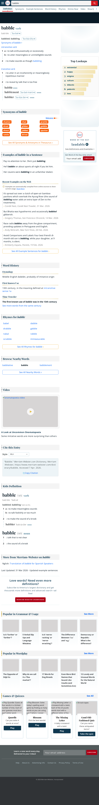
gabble (33, 328)
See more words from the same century (21, 305)
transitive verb (8, 69)
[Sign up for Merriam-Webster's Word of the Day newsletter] (64, 752)
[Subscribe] (91, 752)
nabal (6, 333)
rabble (33, 333)
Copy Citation (30, 473)
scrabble (7, 339)
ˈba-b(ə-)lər (21, 97)
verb (18, 28)
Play (12, 728)
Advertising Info (39, 763)
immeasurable (37, 339)
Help (18, 763)
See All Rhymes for (29, 346)
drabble (7, 328)
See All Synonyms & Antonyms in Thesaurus (29, 142)
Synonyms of (11, 42)
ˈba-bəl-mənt (28, 92)
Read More (21, 189)
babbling (37, 61)
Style (4, 454)
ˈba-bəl (16, 33)
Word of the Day (79, 140)
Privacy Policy (65, 763)
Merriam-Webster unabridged (30, 600)
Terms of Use (78, 763)
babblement (46, 365)
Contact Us (52, 763)
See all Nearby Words (29, 372)
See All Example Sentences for (30, 251)
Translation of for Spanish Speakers (31, 563)
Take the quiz (86, 734)
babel (6, 323)
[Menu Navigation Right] (96, 9)
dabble (33, 323)
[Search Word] (94, 3)
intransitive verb (9, 47)
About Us (26, 763)
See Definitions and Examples (79, 149)
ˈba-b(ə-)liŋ (29, 38)
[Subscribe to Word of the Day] (73, 158)
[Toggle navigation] (2, 3)
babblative (7, 365)
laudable (78, 144)
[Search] (54, 3)
